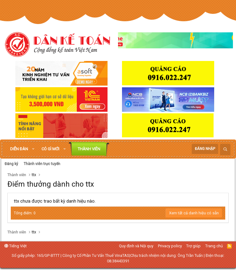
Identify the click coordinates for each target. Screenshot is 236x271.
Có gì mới (50, 149)
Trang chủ (214, 246)
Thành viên (89, 149)
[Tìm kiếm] (225, 149)
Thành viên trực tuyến (42, 164)
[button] (33, 149)
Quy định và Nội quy (136, 246)
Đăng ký (11, 164)
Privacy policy (170, 246)
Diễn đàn (19, 149)
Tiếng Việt (15, 246)
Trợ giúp (193, 246)
